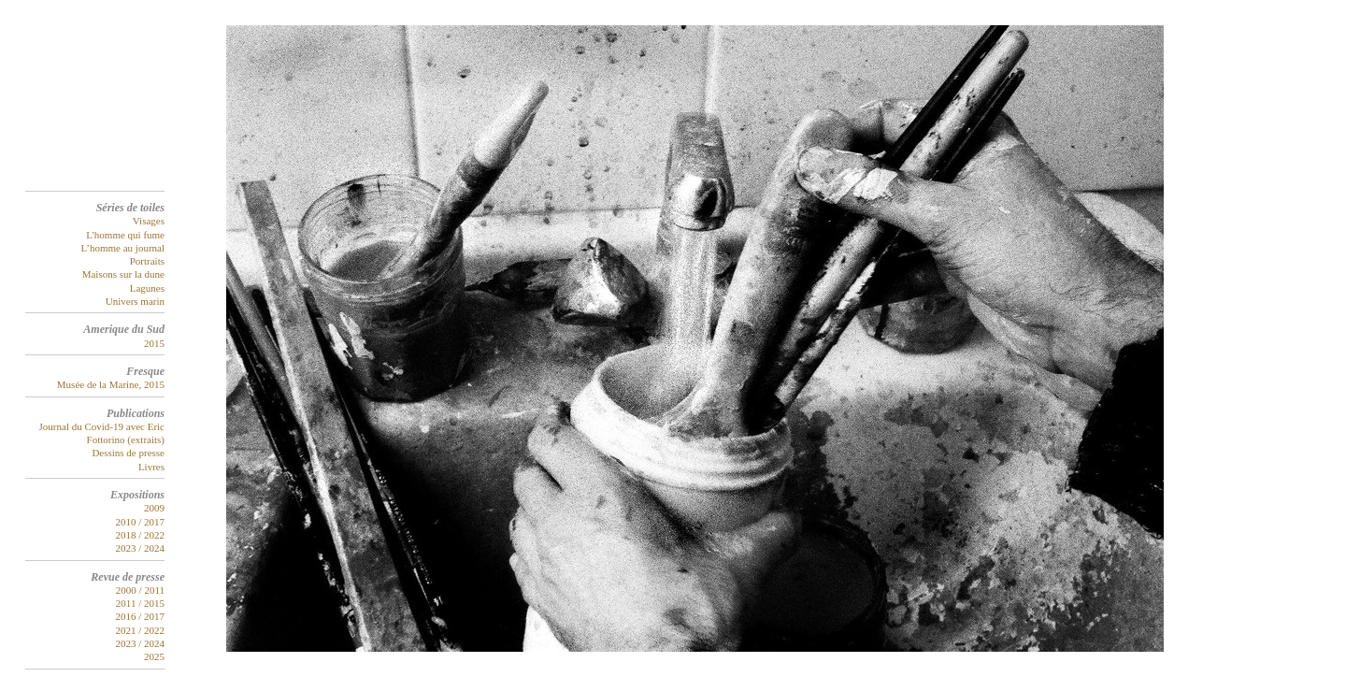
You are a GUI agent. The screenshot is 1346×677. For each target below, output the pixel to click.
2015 (154, 343)
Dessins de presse (128, 452)
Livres (151, 466)
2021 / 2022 (140, 630)
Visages (149, 220)
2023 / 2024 (140, 548)
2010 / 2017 (140, 521)
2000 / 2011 (140, 590)
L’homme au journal (123, 247)
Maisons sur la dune (123, 274)
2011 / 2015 (140, 603)
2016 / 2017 (140, 616)
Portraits (147, 260)
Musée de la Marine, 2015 (111, 384)
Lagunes (147, 288)
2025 (154, 656)
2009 (154, 507)
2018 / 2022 (140, 534)
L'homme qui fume (125, 234)
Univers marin (135, 301)
